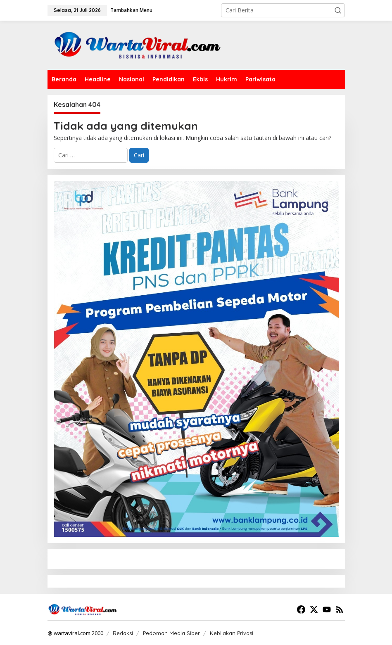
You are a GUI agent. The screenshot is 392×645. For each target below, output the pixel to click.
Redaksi (123, 633)
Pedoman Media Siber (171, 633)
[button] (338, 10)
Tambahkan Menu (131, 10)
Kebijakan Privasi (231, 633)
